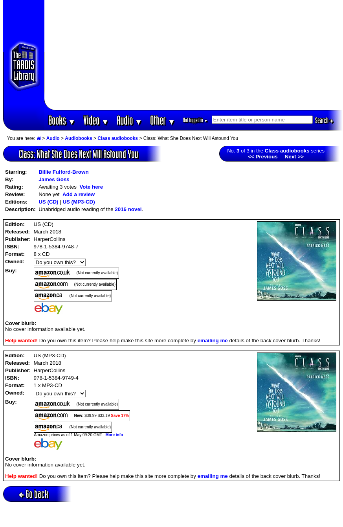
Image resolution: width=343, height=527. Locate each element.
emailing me (213, 340)
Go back (33, 494)
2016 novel (128, 209)
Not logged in (195, 120)
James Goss (54, 179)
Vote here (91, 187)
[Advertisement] (193, 55)
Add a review (78, 194)
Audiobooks (78, 138)
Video (96, 120)
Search (324, 120)
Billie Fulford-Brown (63, 172)
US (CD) (48, 202)
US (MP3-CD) (78, 202)
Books (61, 120)
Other (162, 120)
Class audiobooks (117, 138)
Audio (129, 120)
